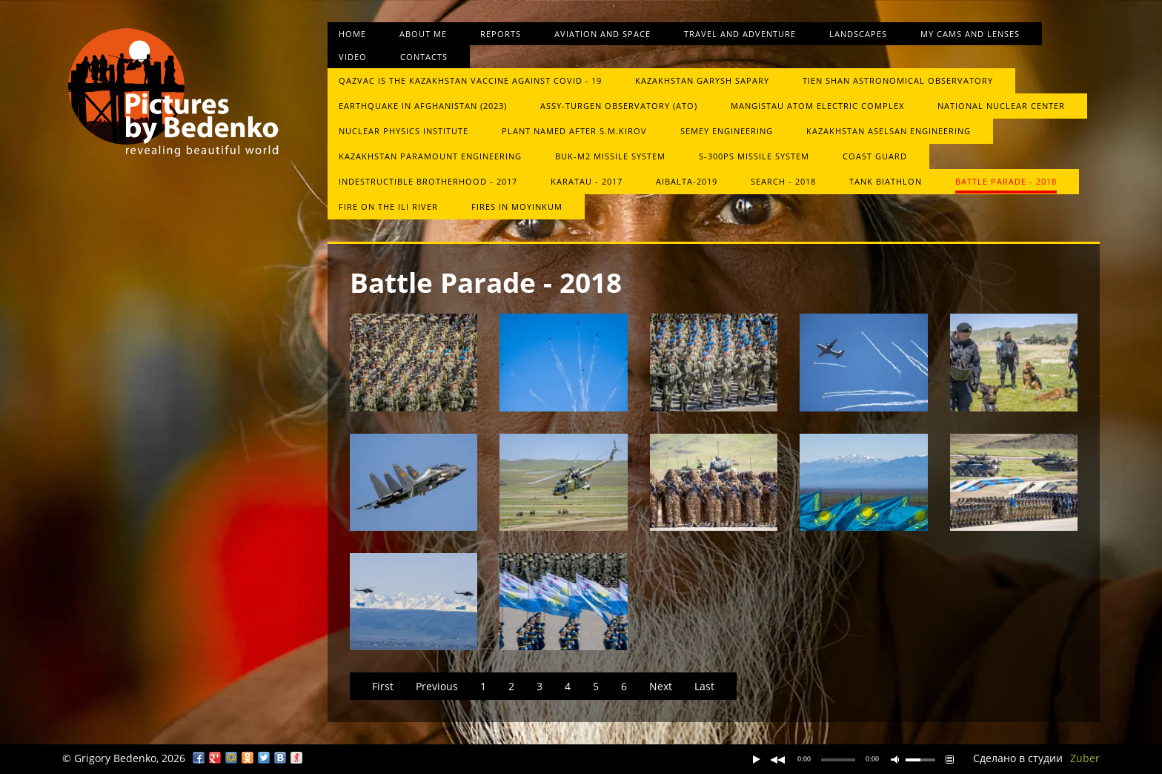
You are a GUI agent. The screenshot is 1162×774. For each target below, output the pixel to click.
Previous (437, 686)
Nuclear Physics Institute (403, 130)
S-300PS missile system (754, 156)
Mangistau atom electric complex (817, 105)
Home (352, 33)
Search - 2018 (783, 181)
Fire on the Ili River (388, 206)
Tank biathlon (885, 181)
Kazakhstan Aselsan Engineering (888, 130)
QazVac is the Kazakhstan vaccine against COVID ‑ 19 (470, 80)
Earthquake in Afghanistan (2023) (423, 105)
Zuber (1085, 758)
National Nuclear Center (1001, 105)
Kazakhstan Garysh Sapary (702, 80)
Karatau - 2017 (586, 181)
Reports (500, 33)
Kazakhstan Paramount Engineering (430, 156)
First (383, 686)
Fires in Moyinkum (516, 206)
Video (353, 56)
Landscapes (858, 33)
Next (660, 686)
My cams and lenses (970, 33)
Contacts (424, 56)
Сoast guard (875, 156)
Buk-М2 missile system (610, 156)
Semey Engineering (726, 130)
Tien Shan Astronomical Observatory (898, 80)
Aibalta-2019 (686, 181)
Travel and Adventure (740, 33)
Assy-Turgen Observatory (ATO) (618, 105)
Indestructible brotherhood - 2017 (428, 181)
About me (423, 33)
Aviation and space (602, 33)
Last (704, 686)
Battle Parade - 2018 (1006, 181)
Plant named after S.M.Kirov (574, 130)
